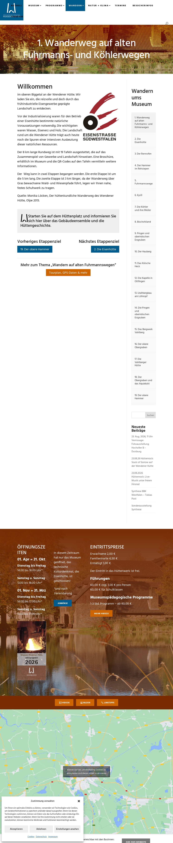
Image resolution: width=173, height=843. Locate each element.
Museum (33, 5)
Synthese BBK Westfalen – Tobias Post (142, 495)
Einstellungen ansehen (67, 829)
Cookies (31, 836)
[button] (78, 801)
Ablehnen (41, 829)
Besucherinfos (143, 5)
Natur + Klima (98, 5)
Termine (120, 5)
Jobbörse (17, 17)
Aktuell (16, 5)
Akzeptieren (16, 829)
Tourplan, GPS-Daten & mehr (68, 272)
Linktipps (109, 703)
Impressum (53, 836)
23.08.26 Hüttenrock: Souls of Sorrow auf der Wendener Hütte (143, 462)
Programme (54, 5)
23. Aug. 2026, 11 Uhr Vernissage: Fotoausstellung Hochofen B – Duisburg (142, 444)
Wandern (75, 5)
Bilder (86, 703)
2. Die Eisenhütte (105, 249)
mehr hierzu (101, 613)
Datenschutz (41, 836)
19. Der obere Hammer (34, 249)
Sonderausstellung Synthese (141, 508)
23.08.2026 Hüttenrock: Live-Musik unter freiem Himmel (142, 478)
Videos (66, 703)
